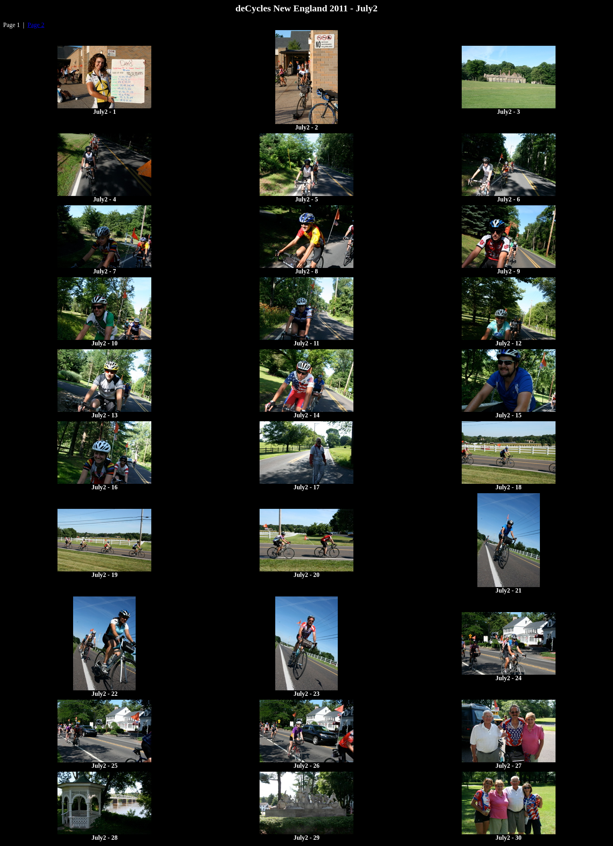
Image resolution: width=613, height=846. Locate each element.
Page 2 (35, 25)
